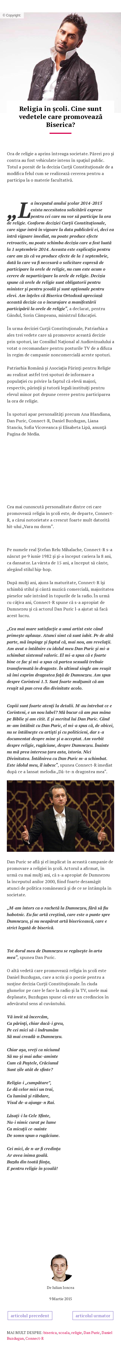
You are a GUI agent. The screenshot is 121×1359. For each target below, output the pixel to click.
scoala (64, 1332)
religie (76, 1332)
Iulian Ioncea (63, 1287)
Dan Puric (91, 1332)
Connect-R (34, 1338)
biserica (50, 1332)
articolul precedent (30, 1316)
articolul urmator (93, 1316)
